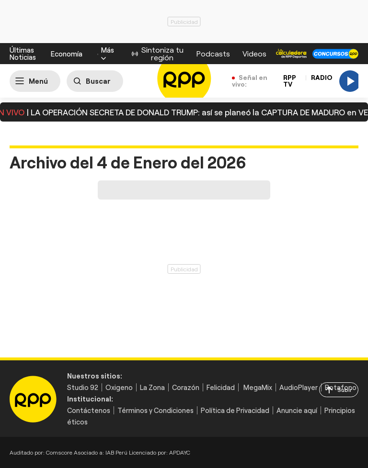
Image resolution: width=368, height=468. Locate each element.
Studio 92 (82, 387)
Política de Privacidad (235, 410)
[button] (107, 53)
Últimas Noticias (23, 53)
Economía (66, 53)
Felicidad (221, 387)
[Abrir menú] (35, 81)
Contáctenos (88, 410)
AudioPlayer (298, 387)
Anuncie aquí (296, 410)
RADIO (321, 77)
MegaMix (257, 387)
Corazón (185, 387)
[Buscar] (95, 81)
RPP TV (289, 80)
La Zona (152, 387)
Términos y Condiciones (155, 410)
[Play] (350, 81)
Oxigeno (119, 387)
